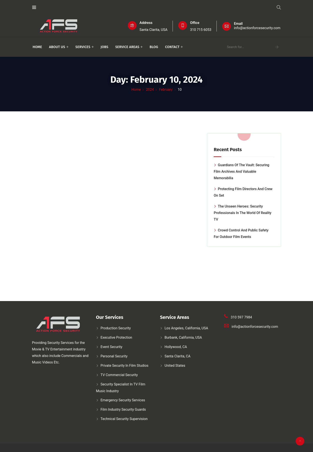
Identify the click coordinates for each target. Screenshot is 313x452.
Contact (172, 47)
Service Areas (127, 47)
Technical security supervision (124, 419)
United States (175, 365)
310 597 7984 (241, 317)
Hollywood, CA (176, 347)
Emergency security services (123, 400)
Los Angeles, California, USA (186, 328)
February (165, 89)
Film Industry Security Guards (123, 409)
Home (37, 47)
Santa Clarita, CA (177, 356)
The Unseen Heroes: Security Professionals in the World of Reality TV (242, 212)
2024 (150, 89)
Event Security (111, 347)
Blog (154, 47)
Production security (116, 328)
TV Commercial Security (119, 375)
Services (82, 47)
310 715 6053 (200, 30)
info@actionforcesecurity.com (257, 28)
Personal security (114, 356)
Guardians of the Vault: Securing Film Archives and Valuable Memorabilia (241, 171)
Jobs (104, 47)
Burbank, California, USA (183, 337)
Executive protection (116, 337)
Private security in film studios (124, 365)
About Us (57, 47)
